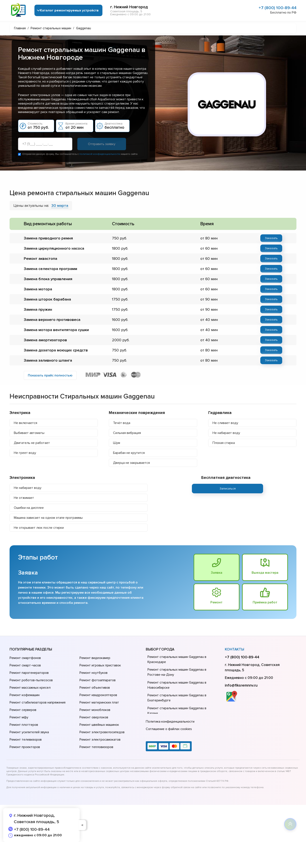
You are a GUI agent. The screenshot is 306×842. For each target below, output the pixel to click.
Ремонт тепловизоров (96, 747)
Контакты (234, 649)
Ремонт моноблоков (94, 710)
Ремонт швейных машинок (99, 725)
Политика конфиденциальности (170, 721)
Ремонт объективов (94, 687)
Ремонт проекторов (25, 747)
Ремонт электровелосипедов (102, 732)
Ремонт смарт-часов (25, 665)
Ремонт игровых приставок (100, 665)
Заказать (271, 238)
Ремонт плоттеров (24, 725)
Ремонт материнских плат (99, 702)
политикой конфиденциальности (99, 154)
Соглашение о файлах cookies (169, 729)
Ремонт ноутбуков (93, 673)
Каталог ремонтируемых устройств (69, 10)
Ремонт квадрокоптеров (98, 695)
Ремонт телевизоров (26, 739)
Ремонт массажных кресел (30, 687)
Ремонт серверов (23, 710)
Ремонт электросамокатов (99, 739)
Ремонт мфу (19, 717)
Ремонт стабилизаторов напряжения (37, 702)
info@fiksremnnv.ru (241, 685)
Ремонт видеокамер (94, 658)
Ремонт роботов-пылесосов (31, 680)
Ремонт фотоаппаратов (97, 680)
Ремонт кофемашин (25, 695)
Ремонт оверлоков (93, 717)
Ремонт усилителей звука (29, 732)
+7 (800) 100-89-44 (277, 8)
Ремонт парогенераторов (29, 673)
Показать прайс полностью (50, 375)
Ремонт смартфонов (25, 658)
